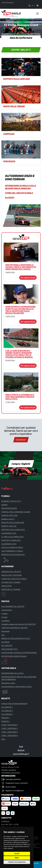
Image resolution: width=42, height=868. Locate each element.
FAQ (21, 746)
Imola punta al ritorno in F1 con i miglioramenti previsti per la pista (19, 396)
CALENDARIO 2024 (8, 544)
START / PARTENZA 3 (9, 732)
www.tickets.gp (21, 753)
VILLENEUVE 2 (7, 711)
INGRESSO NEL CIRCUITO (11, 571)
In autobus (5, 620)
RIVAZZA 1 (5, 718)
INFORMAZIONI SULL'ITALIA (12, 673)
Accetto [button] (16, 853)
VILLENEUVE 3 (7, 714)
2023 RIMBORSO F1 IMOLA (12, 551)
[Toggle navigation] (37, 13)
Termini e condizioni (8, 770)
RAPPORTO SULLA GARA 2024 (13, 529)
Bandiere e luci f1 (7, 519)
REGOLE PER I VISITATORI (11, 575)
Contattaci (21, 439)
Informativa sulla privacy (10, 772)
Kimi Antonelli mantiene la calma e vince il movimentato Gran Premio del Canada (20, 267)
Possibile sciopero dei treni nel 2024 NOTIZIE (18, 624)
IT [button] (33, 6)
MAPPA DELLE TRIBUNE (14, 106)
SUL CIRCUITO (6, 645)
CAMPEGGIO (8, 133)
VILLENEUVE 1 (7, 707)
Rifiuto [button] (17, 858)
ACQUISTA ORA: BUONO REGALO (14, 656)
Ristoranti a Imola (8, 683)
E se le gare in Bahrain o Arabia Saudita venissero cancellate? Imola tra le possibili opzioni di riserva (19, 353)
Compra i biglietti (21, 49)
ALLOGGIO (9, 197)
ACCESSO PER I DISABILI (10, 582)
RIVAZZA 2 (5, 721)
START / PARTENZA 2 (9, 728)
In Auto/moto (6, 610)
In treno (4, 617)
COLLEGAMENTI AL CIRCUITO (12, 606)
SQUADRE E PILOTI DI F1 (11, 501)
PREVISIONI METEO (9, 508)
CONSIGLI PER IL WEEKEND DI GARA (15, 512)
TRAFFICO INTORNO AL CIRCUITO (14, 628)
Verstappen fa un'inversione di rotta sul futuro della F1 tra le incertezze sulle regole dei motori (20, 309)
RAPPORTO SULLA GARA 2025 (16, 78)
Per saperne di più (28, 278)
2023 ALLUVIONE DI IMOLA (12, 547)
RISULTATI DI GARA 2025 (11, 540)
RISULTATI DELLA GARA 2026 (12, 522)
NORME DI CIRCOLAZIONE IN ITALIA (15, 638)
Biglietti (21, 750)
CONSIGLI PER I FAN (9, 515)
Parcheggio (9, 161)
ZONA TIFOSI (6, 586)
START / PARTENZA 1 (9, 725)
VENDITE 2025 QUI (8, 526)
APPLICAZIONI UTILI (9, 649)
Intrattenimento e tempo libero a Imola (16, 686)
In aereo (4, 613)
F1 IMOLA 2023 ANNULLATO (12, 537)
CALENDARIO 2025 (8, 533)
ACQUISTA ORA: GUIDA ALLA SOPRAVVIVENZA (19, 653)
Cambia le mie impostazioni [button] (16, 862)
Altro (3, 739)
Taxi (2, 635)
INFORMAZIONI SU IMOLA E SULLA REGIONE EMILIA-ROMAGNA (20, 187)
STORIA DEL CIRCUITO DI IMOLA (19, 193)
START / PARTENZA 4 (9, 735)
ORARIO (4, 505)
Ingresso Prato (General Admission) (14, 703)
